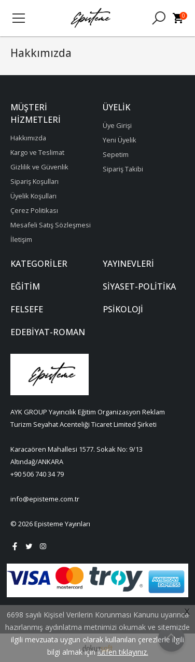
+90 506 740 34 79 (37, 474)
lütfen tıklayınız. (122, 652)
